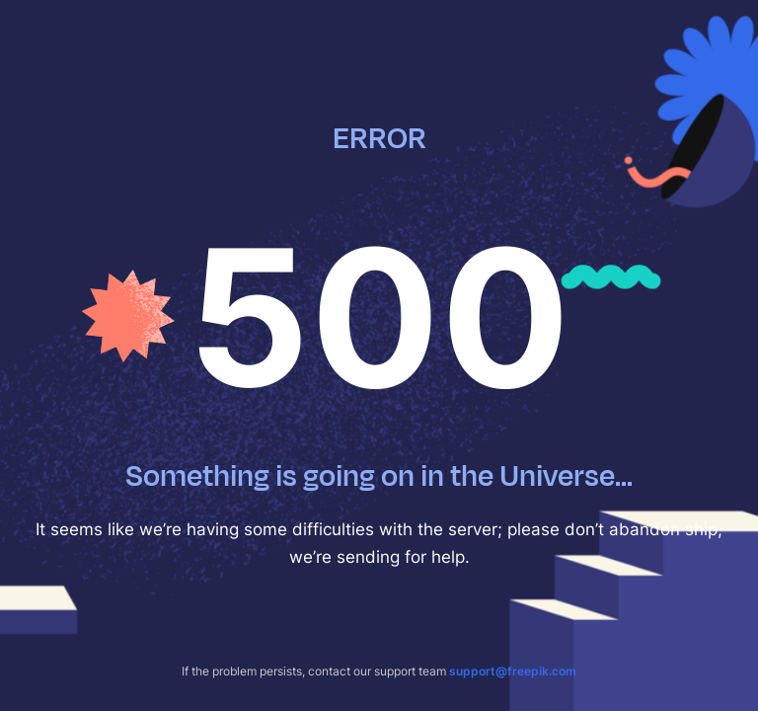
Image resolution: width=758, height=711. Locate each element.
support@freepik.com (512, 671)
